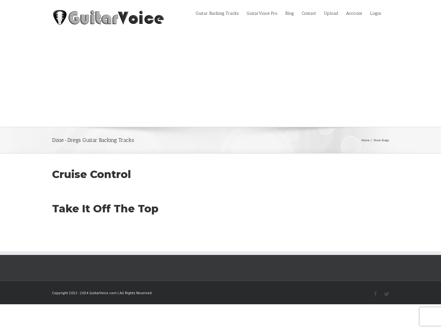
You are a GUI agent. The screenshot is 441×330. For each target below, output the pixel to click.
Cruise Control (91, 174)
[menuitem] (221, 13)
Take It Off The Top (105, 208)
